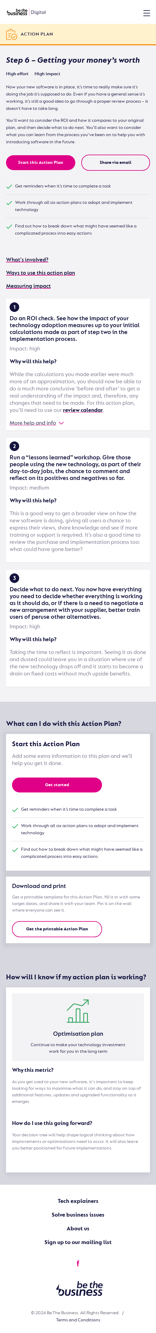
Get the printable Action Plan (57, 929)
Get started (57, 785)
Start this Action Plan (40, 162)
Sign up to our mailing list (78, 1242)
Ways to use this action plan (40, 273)
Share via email (115, 162)
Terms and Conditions (78, 1320)
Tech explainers (78, 1201)
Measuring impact (28, 286)
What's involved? (27, 259)
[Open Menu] (146, 13)
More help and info (33, 423)
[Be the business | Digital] (26, 12)
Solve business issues (78, 1214)
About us (78, 1228)
